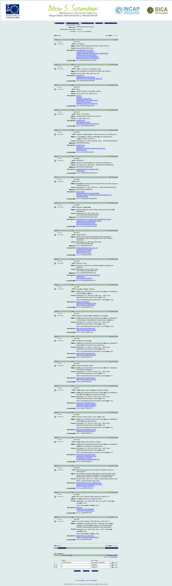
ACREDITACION (81, 150)
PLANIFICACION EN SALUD (85, 52)
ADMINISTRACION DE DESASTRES (87, 193)
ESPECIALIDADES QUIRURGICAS (87, 537)
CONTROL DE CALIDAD (84, 458)
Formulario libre (113, 557)
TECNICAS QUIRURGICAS (85, 511)
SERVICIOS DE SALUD (83, 102)
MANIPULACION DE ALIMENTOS (86, 103)
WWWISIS (94, 580)
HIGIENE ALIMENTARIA (83, 99)
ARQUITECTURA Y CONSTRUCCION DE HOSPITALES (93, 195)
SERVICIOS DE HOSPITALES (85, 222)
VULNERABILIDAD (82, 196)
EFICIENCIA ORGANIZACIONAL (86, 224)
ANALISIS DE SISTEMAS (84, 278)
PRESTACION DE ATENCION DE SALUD (89, 484)
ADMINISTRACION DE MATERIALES (88, 275)
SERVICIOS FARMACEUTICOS (86, 303)
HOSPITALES (80, 120)
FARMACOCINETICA (83, 302)
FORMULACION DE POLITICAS (86, 55)
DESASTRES (80, 192)
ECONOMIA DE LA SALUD (84, 50)
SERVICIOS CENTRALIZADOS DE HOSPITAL (90, 148)
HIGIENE (79, 97)
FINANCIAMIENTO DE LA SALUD (86, 248)
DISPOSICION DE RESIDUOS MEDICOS (89, 78)
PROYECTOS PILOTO (83, 251)
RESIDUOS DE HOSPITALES (85, 77)
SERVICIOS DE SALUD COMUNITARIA (88, 483)
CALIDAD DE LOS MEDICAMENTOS (87, 459)
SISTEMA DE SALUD (83, 122)
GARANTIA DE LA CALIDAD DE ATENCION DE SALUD (93, 219)
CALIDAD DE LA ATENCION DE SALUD (88, 221)
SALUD (78, 95)
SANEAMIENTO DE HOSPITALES (87, 100)
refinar (79, 29)
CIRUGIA (79, 507)
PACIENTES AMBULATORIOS (85, 406)
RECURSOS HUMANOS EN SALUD (87, 124)
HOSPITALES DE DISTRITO (85, 486)
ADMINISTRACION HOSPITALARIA (87, 169)
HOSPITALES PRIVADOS (84, 249)
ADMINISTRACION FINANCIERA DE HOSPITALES (92, 53)
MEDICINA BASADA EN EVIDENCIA (87, 58)
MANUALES (80, 75)
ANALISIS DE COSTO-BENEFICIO (87, 56)
